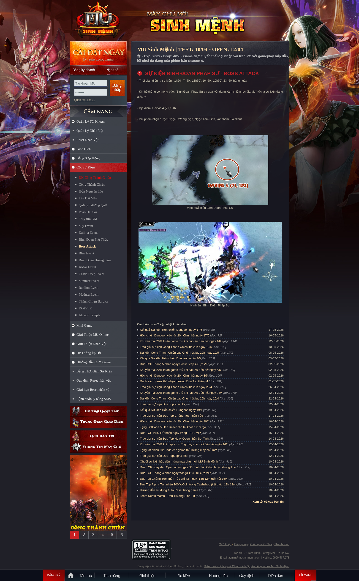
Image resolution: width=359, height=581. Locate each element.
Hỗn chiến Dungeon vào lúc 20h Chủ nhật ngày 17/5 (174, 335)
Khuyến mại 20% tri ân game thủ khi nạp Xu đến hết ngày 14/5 (181, 341)
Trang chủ (139, 56)
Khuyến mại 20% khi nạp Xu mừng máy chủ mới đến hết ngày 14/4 (184, 444)
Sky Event (86, 226)
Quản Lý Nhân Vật (89, 130)
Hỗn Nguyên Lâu (91, 191)
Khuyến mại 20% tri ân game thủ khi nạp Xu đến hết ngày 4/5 (180, 370)
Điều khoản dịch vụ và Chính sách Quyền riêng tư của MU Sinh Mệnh (246, 566)
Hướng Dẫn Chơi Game (93, 362)
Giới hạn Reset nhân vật (93, 389)
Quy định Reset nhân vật (93, 380)
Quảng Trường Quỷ (93, 205)
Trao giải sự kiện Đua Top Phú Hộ (162, 404)
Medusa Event (88, 294)
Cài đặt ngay (98, 53)
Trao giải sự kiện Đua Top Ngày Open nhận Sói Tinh (174, 438)
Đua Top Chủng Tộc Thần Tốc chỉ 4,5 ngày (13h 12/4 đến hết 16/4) (184, 478)
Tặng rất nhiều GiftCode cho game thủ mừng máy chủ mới (178, 450)
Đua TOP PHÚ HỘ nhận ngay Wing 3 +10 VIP (170, 433)
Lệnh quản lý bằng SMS (93, 399)
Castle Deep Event (91, 274)
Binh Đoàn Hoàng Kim (95, 260)
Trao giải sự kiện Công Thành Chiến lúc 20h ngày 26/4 (176, 387)
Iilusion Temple (89, 315)
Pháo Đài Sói (88, 212)
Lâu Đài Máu (88, 198)
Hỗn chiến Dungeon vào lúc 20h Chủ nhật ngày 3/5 (174, 375)
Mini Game (84, 325)
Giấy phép (240, 544)
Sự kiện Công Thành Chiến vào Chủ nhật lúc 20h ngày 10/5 (179, 352)
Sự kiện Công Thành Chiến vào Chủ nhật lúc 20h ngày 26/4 (179, 398)
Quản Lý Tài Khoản (90, 121)
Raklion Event (88, 287)
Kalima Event (88, 232)
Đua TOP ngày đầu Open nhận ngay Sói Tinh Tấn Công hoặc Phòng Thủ (188, 467)
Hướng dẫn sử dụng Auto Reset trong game (169, 490)
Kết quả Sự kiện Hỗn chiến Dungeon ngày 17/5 (171, 329)
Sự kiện (184, 575)
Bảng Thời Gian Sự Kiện (94, 371)
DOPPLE (85, 308)
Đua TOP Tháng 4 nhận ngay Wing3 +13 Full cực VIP (175, 473)
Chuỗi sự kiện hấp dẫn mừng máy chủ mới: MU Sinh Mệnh (179, 461)
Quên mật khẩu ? (84, 100)
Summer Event (89, 281)
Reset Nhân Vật (87, 140)
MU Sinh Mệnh (98, 21)
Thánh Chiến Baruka (93, 301)
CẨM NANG (98, 109)
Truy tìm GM (88, 219)
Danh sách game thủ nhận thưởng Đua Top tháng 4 (174, 381)
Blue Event (86, 253)
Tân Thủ (85, 575)
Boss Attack (87, 246)
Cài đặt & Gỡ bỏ (261, 544)
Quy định (247, 575)
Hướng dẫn (218, 575)
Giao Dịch (83, 149)
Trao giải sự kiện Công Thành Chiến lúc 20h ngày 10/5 (176, 347)
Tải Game (305, 575)
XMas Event (87, 267)
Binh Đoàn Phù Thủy (93, 239)
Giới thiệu (225, 544)
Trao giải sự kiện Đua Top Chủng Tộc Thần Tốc (171, 415)
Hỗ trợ (98, 411)
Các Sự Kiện (85, 167)
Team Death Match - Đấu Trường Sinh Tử (167, 496)
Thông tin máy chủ (98, 447)
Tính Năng (112, 575)
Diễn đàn (277, 575)
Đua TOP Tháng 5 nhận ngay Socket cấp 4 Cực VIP (174, 364)
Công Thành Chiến (92, 184)
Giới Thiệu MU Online (92, 334)
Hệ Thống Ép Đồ (88, 353)
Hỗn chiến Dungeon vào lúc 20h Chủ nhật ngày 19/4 (174, 421)
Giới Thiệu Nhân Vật (91, 344)
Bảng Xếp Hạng (88, 158)
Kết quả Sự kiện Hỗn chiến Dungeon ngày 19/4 (171, 410)
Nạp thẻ (112, 69)
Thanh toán (281, 544)
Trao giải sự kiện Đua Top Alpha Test (164, 455)
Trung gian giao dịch (98, 422)
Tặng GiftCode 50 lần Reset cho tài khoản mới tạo (173, 427)
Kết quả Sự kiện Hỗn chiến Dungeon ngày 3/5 (170, 358)
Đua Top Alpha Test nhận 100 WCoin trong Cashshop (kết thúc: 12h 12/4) (188, 484)
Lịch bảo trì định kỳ (98, 436)
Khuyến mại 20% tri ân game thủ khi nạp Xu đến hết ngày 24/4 (181, 392)
